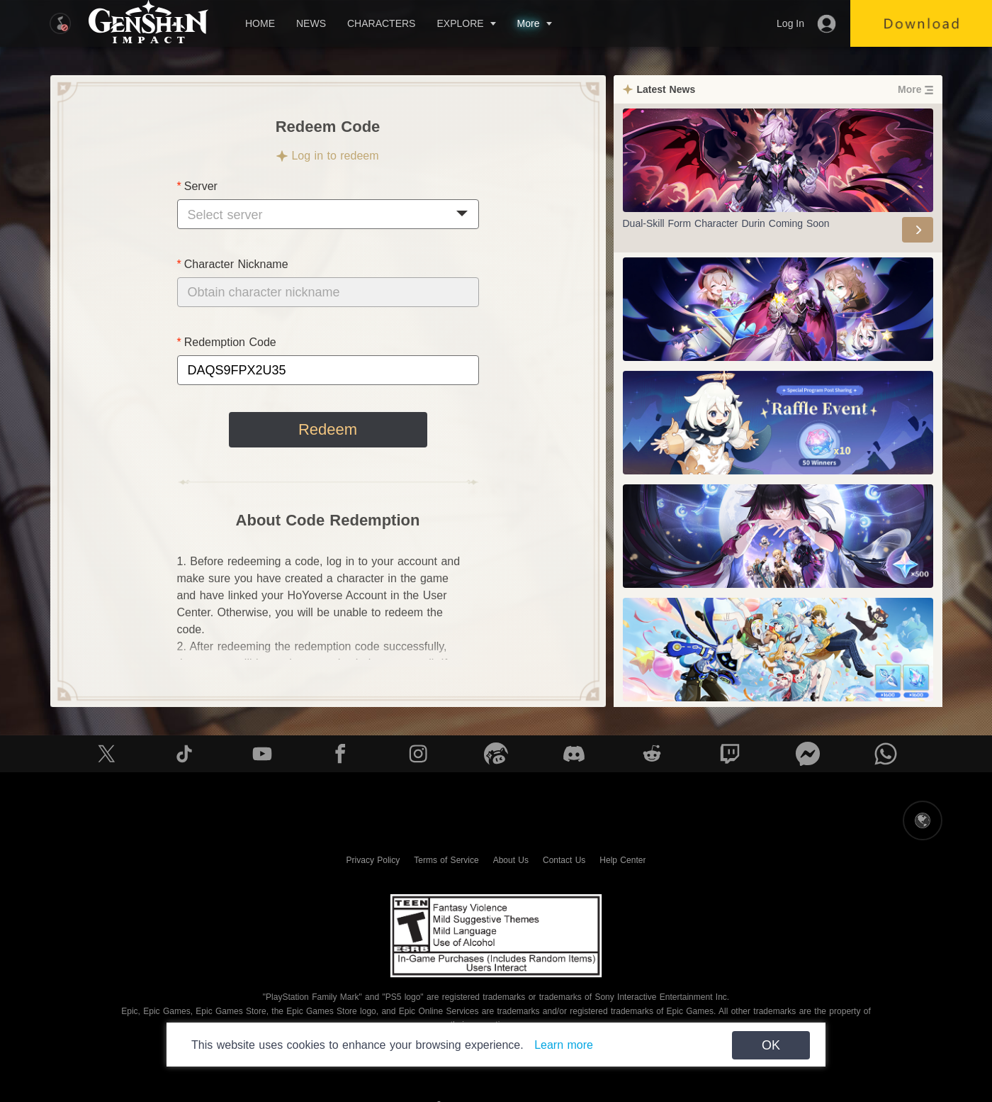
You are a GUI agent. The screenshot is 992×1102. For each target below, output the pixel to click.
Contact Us (564, 860)
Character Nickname (236, 264)
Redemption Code (230, 342)
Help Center (622, 860)
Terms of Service (446, 860)
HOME (260, 23)
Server (201, 186)
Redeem (327, 429)
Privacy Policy (373, 860)
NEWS (311, 23)
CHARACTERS (381, 23)
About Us (511, 860)
